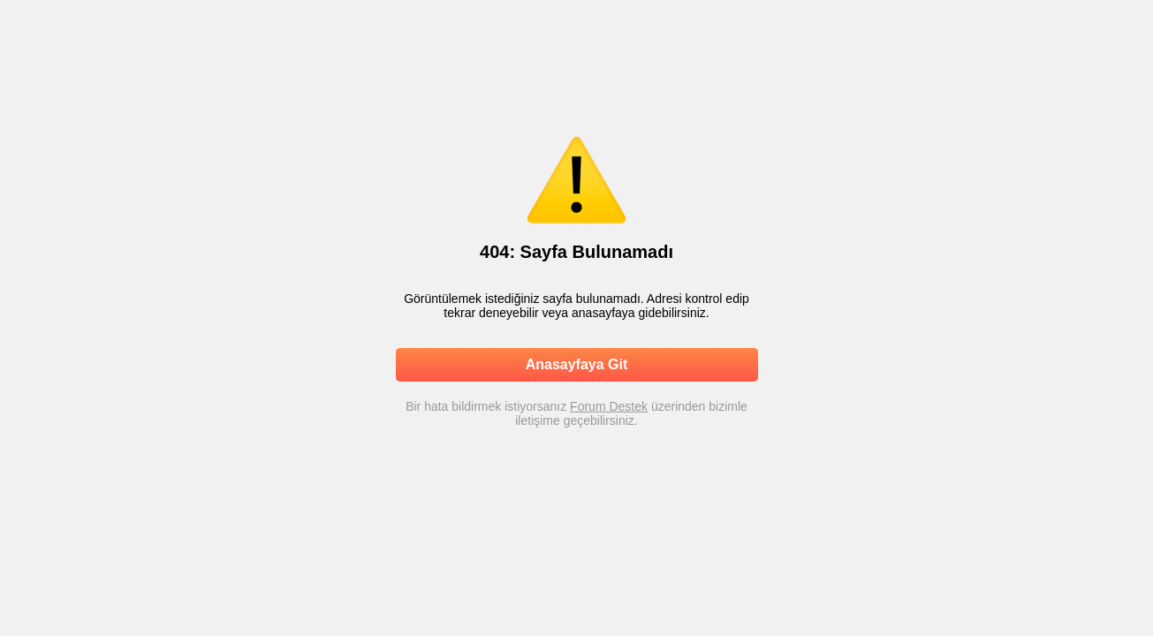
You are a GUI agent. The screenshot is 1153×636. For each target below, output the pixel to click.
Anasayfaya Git (577, 364)
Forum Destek (609, 406)
